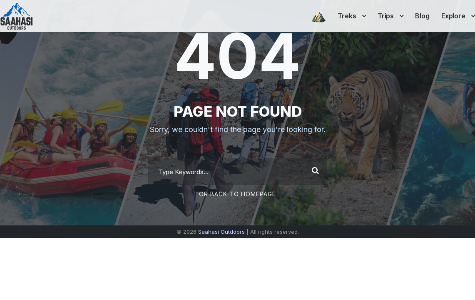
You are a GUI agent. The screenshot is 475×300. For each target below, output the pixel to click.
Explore (453, 16)
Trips (386, 16)
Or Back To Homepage (237, 194)
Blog (422, 16)
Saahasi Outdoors (221, 231)
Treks (347, 16)
